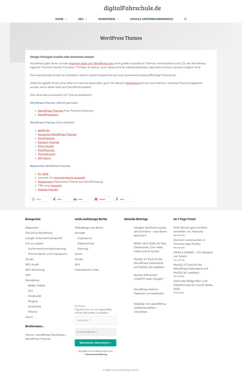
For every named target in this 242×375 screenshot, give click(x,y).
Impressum (84, 238)
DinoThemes (46, 138)
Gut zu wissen (34, 243)
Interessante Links (86, 269)
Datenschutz (85, 243)
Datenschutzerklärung (96, 354)
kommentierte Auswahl (69, 177)
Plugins (33, 301)
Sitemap (82, 248)
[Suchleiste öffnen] (185, 19)
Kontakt (80, 232)
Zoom (29, 317)
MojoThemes (46, 150)
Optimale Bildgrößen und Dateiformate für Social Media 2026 (193, 284)
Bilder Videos (36, 285)
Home (64, 19)
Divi (30, 290)
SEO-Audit (32, 264)
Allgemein (32, 227)
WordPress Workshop (50, 334)
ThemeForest (46, 154)
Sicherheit (34, 306)
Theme (32, 311)
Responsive (45, 181)
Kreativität (34, 296)
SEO (85, 19)
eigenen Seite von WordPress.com (91, 63)
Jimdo (29, 259)
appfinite (44, 130)
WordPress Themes (50, 110)
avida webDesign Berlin (125, 370)
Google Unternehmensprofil (151, 19)
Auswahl (56, 185)
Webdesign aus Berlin (89, 227)
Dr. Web (43, 173)
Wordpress (32, 280)
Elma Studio (46, 146)
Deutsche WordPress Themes (57, 134)
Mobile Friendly (48, 189)
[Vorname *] (95, 320)
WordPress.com (48, 114)
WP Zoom (44, 158)
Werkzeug (132, 83)
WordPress (111, 19)
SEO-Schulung (34, 269)
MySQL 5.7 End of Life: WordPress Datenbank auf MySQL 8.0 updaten (190, 268)
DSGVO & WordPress (38, 232)
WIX (28, 274)
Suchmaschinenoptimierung (47, 248)
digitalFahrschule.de (132, 8)
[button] (40, 199)
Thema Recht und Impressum (47, 253)
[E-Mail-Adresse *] (95, 332)
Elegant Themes (48, 142)
